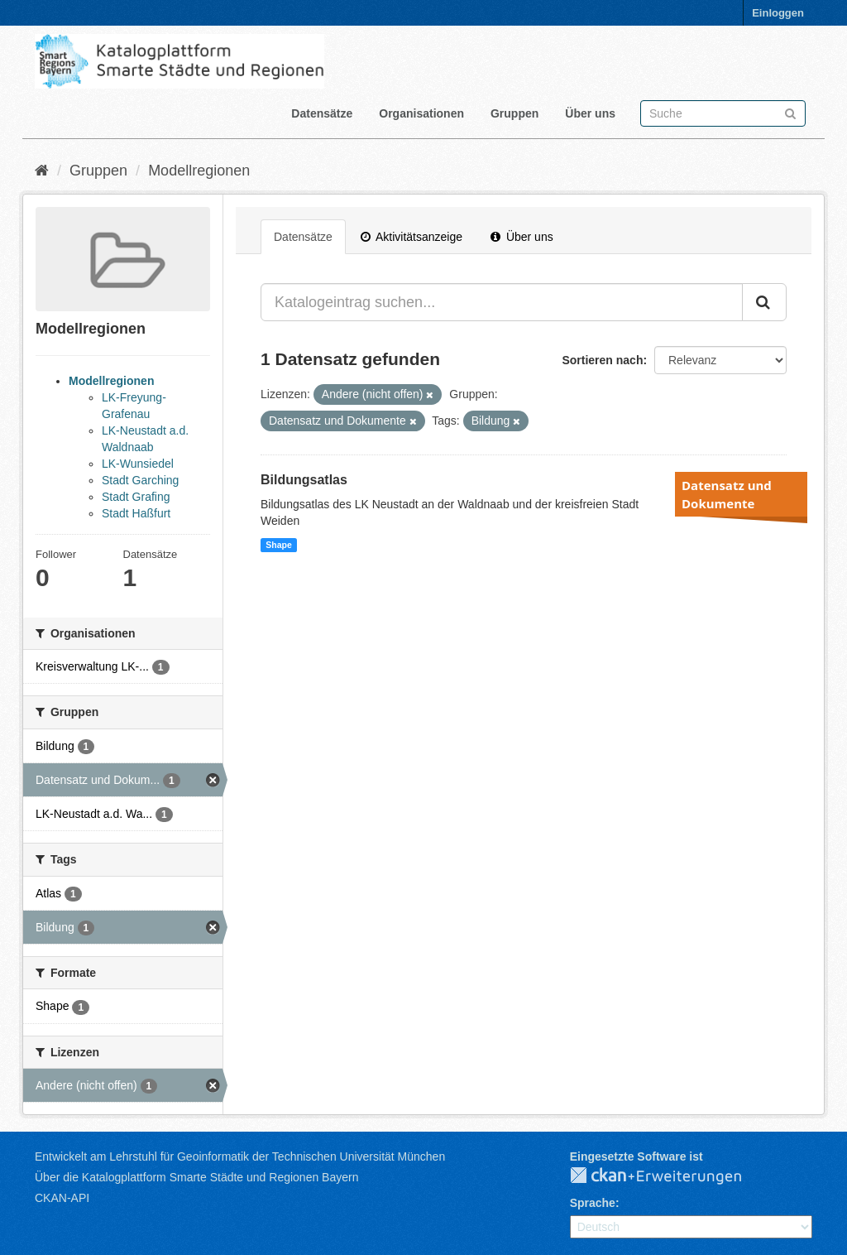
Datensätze (321, 113)
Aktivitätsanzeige (411, 236)
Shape (279, 545)
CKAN (669, 1176)
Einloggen (778, 13)
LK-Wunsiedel (138, 463)
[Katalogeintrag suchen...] (502, 302)
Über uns (590, 113)
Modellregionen (199, 170)
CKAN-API (62, 1198)
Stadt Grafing (136, 496)
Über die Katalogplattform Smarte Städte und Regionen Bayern (196, 1177)
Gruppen (514, 113)
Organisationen (421, 113)
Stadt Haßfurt (136, 513)
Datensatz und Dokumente (727, 494)
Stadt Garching (140, 480)
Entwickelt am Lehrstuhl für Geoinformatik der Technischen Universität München (240, 1156)
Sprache (592, 1202)
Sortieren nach (602, 360)
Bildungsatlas (304, 480)
